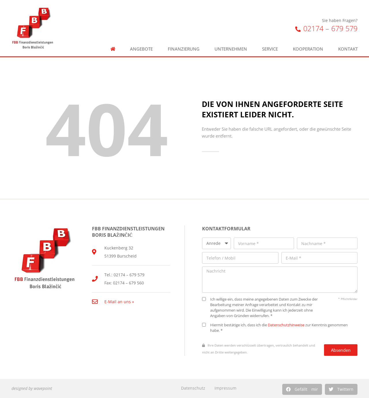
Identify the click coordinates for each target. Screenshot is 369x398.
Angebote (141, 49)
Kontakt (348, 49)
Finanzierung (183, 49)
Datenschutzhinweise (286, 325)
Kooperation (308, 49)
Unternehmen (230, 49)
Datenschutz (193, 388)
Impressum (225, 388)
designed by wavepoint (32, 388)
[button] (302, 389)
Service (270, 49)
